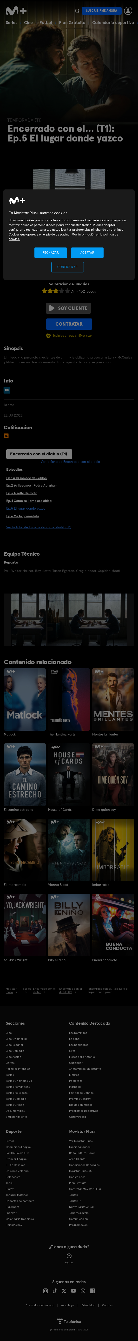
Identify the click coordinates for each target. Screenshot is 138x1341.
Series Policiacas (16, 1092)
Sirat (72, 1051)
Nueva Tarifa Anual (81, 1207)
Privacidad (88, 1305)
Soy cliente (68, 308)
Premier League (16, 1159)
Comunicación (78, 1219)
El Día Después (15, 1165)
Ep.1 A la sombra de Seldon (26, 478)
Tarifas (73, 1195)
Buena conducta (104, 960)
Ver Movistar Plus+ (81, 1141)
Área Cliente (77, 1159)
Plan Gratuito (72, 22)
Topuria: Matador (17, 1195)
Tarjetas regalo (79, 1213)
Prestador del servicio (40, 1305)
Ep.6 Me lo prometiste (22, 516)
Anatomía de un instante (85, 1068)
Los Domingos (78, 1033)
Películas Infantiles (18, 1068)
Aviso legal (67, 1305)
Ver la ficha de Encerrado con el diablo (70, 462)
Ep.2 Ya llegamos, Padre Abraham (32, 485)
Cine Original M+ (16, 1039)
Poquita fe (76, 1080)
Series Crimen (15, 1104)
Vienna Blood (58, 885)
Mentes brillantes (105, 734)
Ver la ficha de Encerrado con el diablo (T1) (38, 527)
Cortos (10, 1063)
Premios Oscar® (80, 1098)
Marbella (75, 1086)
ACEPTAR (87, 252)
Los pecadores (78, 1045)
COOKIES (107, 1305)
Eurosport (12, 1207)
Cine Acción (13, 1057)
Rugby (9, 1189)
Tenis (9, 1183)
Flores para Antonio (82, 1057)
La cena (74, 1039)
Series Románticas (18, 1086)
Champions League (18, 1147)
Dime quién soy (104, 810)
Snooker (11, 1213)
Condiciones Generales (84, 1165)
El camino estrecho (18, 810)
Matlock (10, 734)
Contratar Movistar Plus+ (85, 1189)
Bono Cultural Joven (82, 1153)
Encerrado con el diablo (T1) (38, 453)
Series (11, 22)
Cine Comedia (15, 1051)
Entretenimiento (16, 1116)
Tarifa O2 (75, 1201)
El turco (74, 1074)
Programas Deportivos (83, 1110)
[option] (29, 620)
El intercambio (15, 885)
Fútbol (45, 22)
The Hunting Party (61, 734)
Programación (78, 1225)
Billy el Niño (57, 960)
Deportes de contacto (20, 1201)
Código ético (77, 1177)
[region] (68, 234)
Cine (28, 22)
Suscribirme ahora (101, 10)
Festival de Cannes (81, 1092)
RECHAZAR (50, 252)
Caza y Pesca (77, 1116)
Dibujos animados (80, 1104)
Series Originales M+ (19, 1080)
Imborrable (100, 885)
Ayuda (69, 1258)
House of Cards (60, 810)
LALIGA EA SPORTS (17, 1153)
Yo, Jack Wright (15, 960)
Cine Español (14, 1045)
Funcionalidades (79, 1147)
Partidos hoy (14, 1225)
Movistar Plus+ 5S (80, 1171)
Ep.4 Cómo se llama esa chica (29, 501)
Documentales (15, 1110)
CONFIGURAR (67, 267)
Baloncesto (13, 1177)
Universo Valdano (17, 1171)
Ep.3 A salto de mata (21, 493)
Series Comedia (16, 1098)
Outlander (76, 1063)
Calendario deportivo (113, 22)
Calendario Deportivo (20, 1219)
